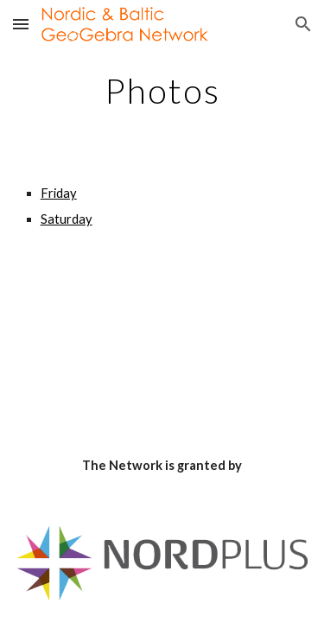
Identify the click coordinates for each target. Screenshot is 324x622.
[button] (20, 24)
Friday (59, 193)
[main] (162, 91)
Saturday (66, 219)
